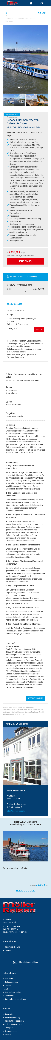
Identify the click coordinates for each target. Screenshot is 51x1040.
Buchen (39, 329)
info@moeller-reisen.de (17, 811)
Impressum (9, 996)
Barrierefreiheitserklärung (15, 999)
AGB (6, 989)
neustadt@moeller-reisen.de (15, 932)
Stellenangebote (11, 982)
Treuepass (8, 950)
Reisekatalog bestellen (14, 1021)
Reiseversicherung (12, 947)
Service (7, 1034)
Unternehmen (10, 978)
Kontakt (7, 985)
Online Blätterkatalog (13, 1024)
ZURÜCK (40, 13)
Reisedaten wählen (35, 698)
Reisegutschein (11, 1031)
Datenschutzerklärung (13, 992)
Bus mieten (9, 1014)
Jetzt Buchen (25, 261)
